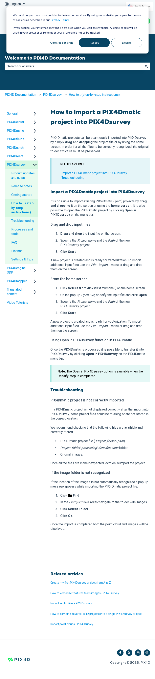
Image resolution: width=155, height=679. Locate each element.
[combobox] (73, 66)
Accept (94, 42)
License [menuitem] (17, 251)
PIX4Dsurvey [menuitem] (16, 165)
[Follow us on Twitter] (129, 652)
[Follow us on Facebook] (120, 652)
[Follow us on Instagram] (138, 652)
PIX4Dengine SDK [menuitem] (16, 270)
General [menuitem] (12, 113)
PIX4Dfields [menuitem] (15, 139)
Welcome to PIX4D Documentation (45, 58)
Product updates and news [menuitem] (23, 175)
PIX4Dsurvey (52, 95)
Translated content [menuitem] (14, 292)
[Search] (146, 66)
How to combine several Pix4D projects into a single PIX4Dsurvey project (96, 613)
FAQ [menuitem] (14, 242)
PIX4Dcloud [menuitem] (15, 122)
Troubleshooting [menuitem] (22, 221)
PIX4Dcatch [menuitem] (15, 148)
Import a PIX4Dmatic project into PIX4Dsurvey (94, 173)
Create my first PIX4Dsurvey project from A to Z (80, 582)
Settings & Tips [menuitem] (22, 259)
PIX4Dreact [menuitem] (15, 156)
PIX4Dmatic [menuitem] (15, 131)
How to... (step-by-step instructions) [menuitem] (23, 207)
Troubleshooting (73, 178)
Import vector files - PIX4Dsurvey (71, 603)
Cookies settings (61, 42)
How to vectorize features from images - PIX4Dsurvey (84, 593)
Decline (127, 42)
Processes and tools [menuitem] (22, 231)
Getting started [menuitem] (21, 195)
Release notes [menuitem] (21, 186)
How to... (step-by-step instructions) (94, 95)
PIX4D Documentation (20, 95)
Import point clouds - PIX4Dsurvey (71, 624)
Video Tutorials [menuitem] (17, 303)
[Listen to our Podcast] (147, 652)
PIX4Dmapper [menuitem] (17, 281)
